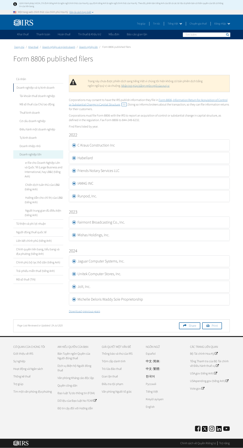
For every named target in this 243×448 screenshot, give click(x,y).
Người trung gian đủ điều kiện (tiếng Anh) (43, 213)
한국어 (150, 376)
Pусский (151, 384)
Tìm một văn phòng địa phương (32, 392)
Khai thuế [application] (23, 34)
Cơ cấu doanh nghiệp (32, 121)
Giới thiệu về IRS (23, 354)
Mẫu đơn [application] (114, 34)
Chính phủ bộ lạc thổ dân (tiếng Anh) (38, 262)
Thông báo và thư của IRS (117, 354)
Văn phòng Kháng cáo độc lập (76, 378)
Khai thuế (33, 47)
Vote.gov (197, 389)
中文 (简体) (153, 361)
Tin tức (156, 24)
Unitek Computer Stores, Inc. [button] (99, 274)
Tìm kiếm (227, 34)
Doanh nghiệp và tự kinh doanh (58, 47)
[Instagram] (212, 429)
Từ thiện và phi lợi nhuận (31, 224)
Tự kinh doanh (27, 138)
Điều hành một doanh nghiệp (37, 129)
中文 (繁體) (153, 369)
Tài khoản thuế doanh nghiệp (36, 96)
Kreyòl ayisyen (154, 399)
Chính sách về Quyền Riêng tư (198, 443)
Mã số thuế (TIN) (26, 279)
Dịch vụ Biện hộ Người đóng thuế (74, 368)
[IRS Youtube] (226, 429)
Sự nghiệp (19, 361)
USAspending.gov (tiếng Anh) (209, 381)
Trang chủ (19, 47)
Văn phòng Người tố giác (117, 392)
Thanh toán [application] (43, 34)
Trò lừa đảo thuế (112, 369)
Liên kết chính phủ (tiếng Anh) (34, 241)
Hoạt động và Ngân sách (28, 369)
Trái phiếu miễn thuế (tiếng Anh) (35, 271)
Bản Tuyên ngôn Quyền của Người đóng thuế (74, 356)
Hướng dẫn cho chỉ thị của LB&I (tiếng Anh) (43, 200)
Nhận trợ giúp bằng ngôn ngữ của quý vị (145, 86)
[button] (149, 158)
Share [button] (192, 326)
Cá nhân (21, 79)
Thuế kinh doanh (29, 113)
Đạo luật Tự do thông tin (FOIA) (76, 393)
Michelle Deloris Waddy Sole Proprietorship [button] (110, 299)
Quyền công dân (67, 385)
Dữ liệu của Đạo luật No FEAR (77, 401)
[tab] (149, 145)
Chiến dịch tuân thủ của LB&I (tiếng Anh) (42, 187)
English (150, 407)
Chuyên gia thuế (198, 24)
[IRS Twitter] (205, 430)
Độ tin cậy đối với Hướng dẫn (75, 408)
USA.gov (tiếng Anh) (203, 373)
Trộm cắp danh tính (113, 361)
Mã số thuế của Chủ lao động (36, 104)
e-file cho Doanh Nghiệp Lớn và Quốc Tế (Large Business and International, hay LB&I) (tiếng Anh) (44, 170)
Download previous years (84, 311)
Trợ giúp (141, 24)
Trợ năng (224, 443)
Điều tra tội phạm (112, 384)
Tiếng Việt (175, 24)
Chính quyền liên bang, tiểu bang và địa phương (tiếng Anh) (37, 251)
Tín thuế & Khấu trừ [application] (89, 34)
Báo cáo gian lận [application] (137, 34)
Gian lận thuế (110, 376)
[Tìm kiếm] (206, 34)
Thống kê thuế (22, 376)
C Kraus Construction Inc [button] (96, 145)
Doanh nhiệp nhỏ (29, 146)
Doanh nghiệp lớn (88, 47)
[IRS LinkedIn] (219, 430)
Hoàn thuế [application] (64, 34)
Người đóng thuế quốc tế (31, 232)
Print (215, 326)
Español (151, 354)
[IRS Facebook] (197, 429)
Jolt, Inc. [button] (83, 286)
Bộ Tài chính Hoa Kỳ (204, 354)
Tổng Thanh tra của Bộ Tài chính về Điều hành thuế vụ (209, 363)
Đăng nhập (222, 24)
